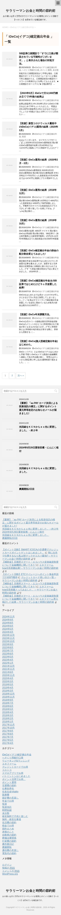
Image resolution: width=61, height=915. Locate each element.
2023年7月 (7, 650)
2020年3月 (7, 681)
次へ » (21, 375)
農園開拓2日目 (26, 489)
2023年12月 (8, 635)
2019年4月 (7, 687)
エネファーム (9, 764)
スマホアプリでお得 (12, 773)
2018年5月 (7, 709)
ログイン (7, 865)
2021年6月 (7, 672)
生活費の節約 (9, 822)
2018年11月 (8, 697)
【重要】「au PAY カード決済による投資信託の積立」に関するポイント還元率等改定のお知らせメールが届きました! (30, 522)
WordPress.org (10, 874)
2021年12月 (8, 666)
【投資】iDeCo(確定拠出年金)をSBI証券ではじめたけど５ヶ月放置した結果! (38, 284)
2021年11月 (8, 669)
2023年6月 (7, 653)
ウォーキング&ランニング (16, 761)
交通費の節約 (9, 785)
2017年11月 (8, 724)
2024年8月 (7, 623)
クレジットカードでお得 (15, 767)
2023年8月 (7, 647)
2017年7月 (7, 737)
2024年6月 (7, 626)
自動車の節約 (9, 835)
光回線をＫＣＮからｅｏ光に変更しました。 (25, 535)
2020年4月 (7, 678)
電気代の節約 (9, 853)
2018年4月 (7, 712)
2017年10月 (8, 727)
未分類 (56, 70)
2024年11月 (8, 616)
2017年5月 (7, 740)
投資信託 (7, 807)
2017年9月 (7, 731)
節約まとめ (8, 828)
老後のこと (8, 831)
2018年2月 (7, 718)
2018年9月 (7, 700)
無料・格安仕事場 (11, 819)
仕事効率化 (8, 788)
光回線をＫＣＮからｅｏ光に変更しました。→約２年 (30, 529)
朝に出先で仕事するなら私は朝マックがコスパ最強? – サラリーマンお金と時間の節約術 (30, 555)
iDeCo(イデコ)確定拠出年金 (47, 100)
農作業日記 (8, 844)
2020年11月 (8, 675)
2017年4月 (7, 743)
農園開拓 (7, 847)
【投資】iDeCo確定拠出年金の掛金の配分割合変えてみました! (39, 252)
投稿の (8, 868)
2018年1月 (7, 721)
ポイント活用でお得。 (14, 779)
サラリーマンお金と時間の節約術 (30, 10)
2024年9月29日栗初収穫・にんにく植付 (23, 532)
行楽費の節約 (9, 841)
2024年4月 (7, 632)
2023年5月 (7, 656)
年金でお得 (8, 801)
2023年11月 (8, 638)
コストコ (7, 770)
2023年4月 (7, 660)
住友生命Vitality (10, 791)
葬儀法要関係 (9, 838)
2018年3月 (7, 715)
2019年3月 (7, 690)
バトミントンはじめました (16, 776)
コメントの (10, 871)
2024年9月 (7, 619)
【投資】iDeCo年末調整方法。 (35, 314)
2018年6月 (7, 706)
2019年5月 (7, 684)
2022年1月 (7, 663)
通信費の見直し (10, 850)
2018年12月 (8, 693)
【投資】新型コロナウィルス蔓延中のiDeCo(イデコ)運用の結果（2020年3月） (38, 127)
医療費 (5, 794)
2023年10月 (8, 641)
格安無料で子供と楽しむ (15, 816)
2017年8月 (7, 734)
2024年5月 (7, 629)
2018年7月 (7, 703)
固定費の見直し (10, 798)
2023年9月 (7, 644)
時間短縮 (7, 810)
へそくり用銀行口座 (30, 70)
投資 (24, 137)
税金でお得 (8, 825)
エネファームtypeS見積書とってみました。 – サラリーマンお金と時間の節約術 (30, 589)
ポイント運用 (46, 70)
